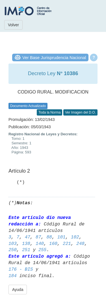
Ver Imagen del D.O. (80, 112)
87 (38, 237)
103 (12, 243)
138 (26, 243)
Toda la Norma (49, 112)
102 (75, 237)
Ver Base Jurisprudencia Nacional (54, 57)
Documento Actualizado (28, 106)
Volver (13, 25)
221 (67, 243)
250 (12, 250)
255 (42, 250)
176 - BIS (20, 269)
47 (27, 237)
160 (53, 243)
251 (26, 250)
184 (12, 276)
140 (40, 243)
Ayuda (17, 289)
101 (61, 237)
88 (49, 237)
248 (80, 243)
